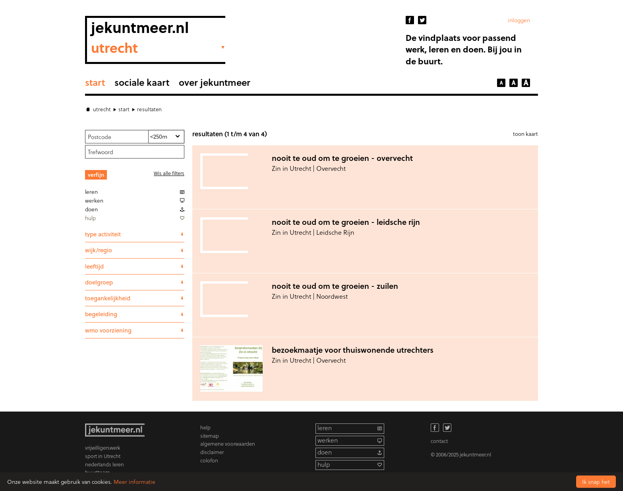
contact (439, 441)
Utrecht (102, 109)
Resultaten (149, 109)
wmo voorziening (108, 330)
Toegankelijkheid (107, 298)
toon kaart (525, 134)
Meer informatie (134, 481)
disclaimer (212, 452)
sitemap (209, 435)
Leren (91, 192)
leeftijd (94, 266)
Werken (94, 200)
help (205, 427)
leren (324, 428)
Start (95, 82)
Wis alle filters (169, 173)
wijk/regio (98, 250)
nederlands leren (104, 464)
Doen (91, 209)
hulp (323, 464)
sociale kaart (141, 82)
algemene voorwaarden (227, 443)
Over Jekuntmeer (214, 82)
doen (324, 452)
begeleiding (101, 313)
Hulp (90, 218)
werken (327, 440)
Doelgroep (99, 282)
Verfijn (96, 174)
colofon (209, 460)
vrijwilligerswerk (102, 447)
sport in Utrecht (102, 456)
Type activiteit (103, 234)
